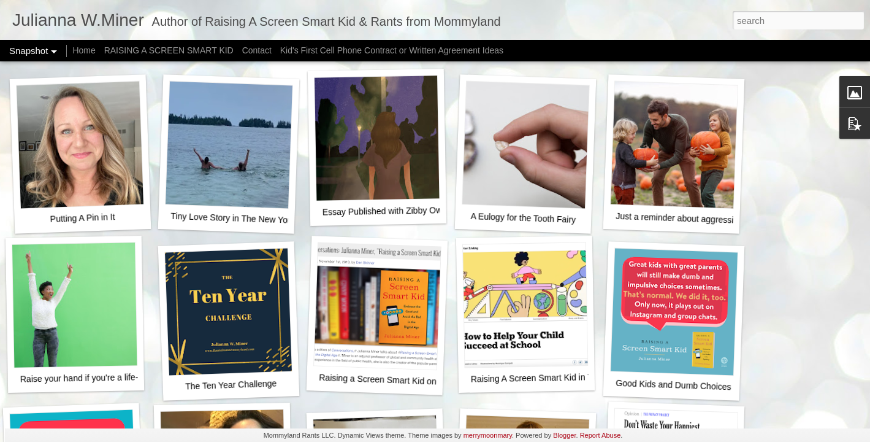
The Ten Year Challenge (231, 384)
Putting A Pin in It (82, 218)
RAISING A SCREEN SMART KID (169, 50)
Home (83, 50)
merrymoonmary (488, 435)
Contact (257, 50)
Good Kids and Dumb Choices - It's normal (697, 386)
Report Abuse (600, 435)
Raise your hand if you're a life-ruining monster (108, 377)
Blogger (564, 435)
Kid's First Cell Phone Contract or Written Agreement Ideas (391, 50)
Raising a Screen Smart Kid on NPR (388, 380)
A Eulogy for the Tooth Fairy (523, 218)
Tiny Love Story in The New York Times (245, 218)
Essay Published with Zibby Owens (389, 211)
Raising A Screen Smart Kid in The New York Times (568, 377)
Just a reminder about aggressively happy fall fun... (712, 219)
